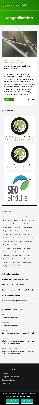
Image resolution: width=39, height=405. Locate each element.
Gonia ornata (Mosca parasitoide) (15, 279)
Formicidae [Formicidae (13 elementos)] (6, 238)
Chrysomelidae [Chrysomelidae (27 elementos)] (7, 231)
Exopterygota (9, 60)
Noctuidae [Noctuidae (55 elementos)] (6, 248)
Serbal (4, 315)
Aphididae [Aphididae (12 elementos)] (6, 220)
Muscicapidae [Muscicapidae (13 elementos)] (26, 245)
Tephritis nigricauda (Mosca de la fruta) (17, 290)
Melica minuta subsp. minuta (13, 284)
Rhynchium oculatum (10, 317)
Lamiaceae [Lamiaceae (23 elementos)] (19, 241)
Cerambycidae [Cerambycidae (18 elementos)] (27, 227)
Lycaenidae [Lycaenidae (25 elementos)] (28, 241)
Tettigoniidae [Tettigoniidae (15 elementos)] (7, 266)
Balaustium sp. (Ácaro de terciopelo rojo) (18, 333)
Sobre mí (5, 373)
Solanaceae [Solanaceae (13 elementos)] (27, 259)
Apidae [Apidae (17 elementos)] (23, 220)
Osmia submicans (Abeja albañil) (15, 301)
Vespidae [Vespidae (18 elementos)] (17, 266)
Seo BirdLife (6, 383)
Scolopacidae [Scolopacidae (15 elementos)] (16, 259)
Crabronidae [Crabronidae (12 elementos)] (19, 231)
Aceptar (27, 401)
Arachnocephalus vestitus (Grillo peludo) (17, 67)
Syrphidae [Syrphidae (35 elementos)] (6, 262)
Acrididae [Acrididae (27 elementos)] (17, 217)
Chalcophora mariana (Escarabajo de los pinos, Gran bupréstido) (18, 342)
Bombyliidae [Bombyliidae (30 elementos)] (17, 224)
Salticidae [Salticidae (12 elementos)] (6, 259)
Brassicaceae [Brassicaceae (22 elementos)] (28, 224)
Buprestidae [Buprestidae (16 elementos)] (7, 227)
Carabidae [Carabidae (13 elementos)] (17, 227)
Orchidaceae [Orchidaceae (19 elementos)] (27, 248)
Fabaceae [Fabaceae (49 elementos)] (26, 234)
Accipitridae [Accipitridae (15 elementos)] (7, 217)
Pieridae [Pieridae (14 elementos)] (17, 252)
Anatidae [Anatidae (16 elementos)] (25, 217)
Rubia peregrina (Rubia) (11, 295)
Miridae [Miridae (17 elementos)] (16, 245)
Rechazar (12, 401)
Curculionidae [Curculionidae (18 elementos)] (7, 234)
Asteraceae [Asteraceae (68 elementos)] (6, 224)
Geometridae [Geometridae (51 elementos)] (17, 238)
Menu (35, 5)
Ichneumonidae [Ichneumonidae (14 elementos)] (7, 241)
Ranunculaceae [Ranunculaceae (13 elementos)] (16, 255)
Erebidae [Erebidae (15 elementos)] (17, 234)
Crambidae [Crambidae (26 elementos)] (29, 231)
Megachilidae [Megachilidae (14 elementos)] (7, 245)
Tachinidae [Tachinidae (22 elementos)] (15, 262)
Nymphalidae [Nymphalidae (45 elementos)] (17, 248)
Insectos (19, 60)
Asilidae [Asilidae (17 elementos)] (31, 220)
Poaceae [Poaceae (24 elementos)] (25, 252)
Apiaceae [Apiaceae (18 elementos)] (15, 220)
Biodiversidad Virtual (8, 380)
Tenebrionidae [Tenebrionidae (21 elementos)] (26, 262)
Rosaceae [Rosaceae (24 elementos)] (27, 255)
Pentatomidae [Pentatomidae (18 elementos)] (7, 252)
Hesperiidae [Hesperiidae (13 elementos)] (27, 238)
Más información (26, 396)
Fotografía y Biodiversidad (10, 377)
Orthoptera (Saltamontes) (14, 63)
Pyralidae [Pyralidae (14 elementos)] (6, 255)
